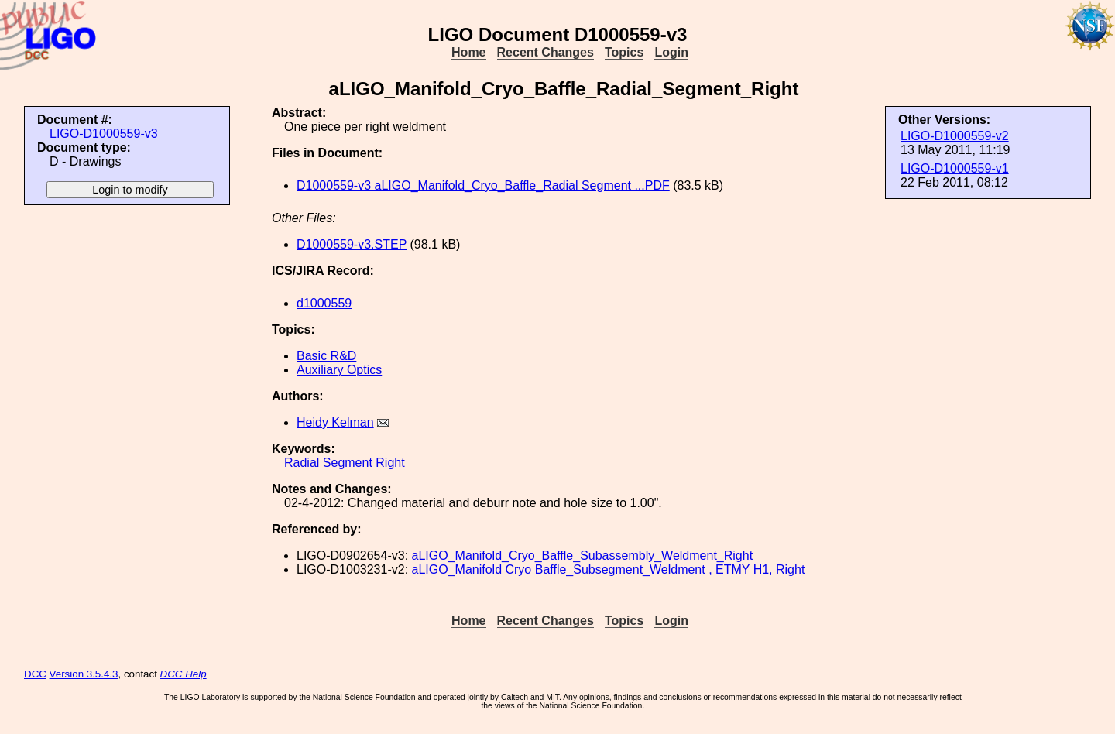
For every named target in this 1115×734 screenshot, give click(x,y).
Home (468, 52)
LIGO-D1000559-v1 (955, 168)
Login (671, 52)
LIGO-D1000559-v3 (104, 133)
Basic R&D (326, 355)
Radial (301, 462)
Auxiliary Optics (339, 369)
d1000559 (324, 303)
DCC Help (183, 674)
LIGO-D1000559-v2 (955, 135)
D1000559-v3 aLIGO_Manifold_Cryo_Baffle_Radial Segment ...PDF (483, 185)
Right (390, 462)
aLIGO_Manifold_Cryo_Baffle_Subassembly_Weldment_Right (582, 555)
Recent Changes (545, 52)
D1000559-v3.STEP (352, 244)
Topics (624, 52)
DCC (35, 674)
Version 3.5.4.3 (84, 674)
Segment (347, 462)
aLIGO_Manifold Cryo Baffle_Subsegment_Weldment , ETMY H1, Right (608, 569)
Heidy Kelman (335, 422)
